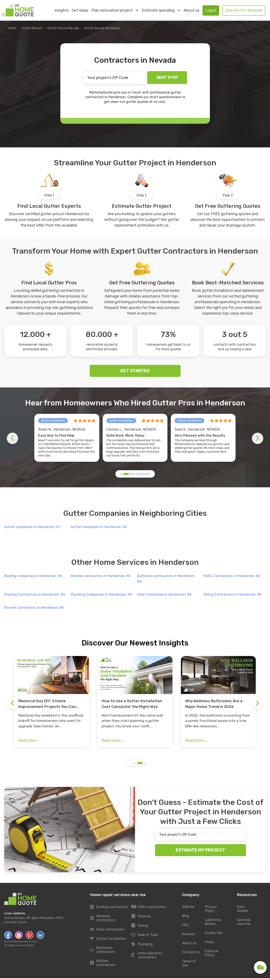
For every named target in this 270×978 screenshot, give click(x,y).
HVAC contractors (148, 907)
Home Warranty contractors (146, 955)
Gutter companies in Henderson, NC (99, 527)
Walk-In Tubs (144, 935)
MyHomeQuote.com (25, 941)
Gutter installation (108, 939)
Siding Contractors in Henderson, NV (233, 594)
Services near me (244, 922)
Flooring (141, 916)
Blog (185, 916)
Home (12, 28)
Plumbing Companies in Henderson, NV (101, 594)
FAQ (185, 925)
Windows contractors (102, 918)
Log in (210, 10)
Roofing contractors (109, 907)
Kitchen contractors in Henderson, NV (34, 608)
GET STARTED (135, 370)
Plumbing (142, 944)
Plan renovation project (115, 10)
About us (191, 10)
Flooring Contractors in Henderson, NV (34, 594)
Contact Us (191, 952)
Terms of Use (189, 963)
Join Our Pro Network (243, 10)
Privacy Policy (211, 909)
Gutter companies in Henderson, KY (32, 527)
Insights (62, 10)
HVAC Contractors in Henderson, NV (232, 576)
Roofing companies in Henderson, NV (33, 576)
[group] (51, 701)
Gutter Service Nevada (63, 28)
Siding (139, 926)
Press (209, 942)
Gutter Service (32, 28)
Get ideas (80, 10)
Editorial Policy (211, 953)
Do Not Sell (213, 933)
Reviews (188, 934)
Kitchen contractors (102, 963)
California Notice (213, 922)
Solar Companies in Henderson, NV (164, 594)
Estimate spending (161, 10)
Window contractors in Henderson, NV (101, 576)
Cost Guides (242, 909)
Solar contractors (107, 929)
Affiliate (188, 907)
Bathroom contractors (102, 950)
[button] (122, 474)
